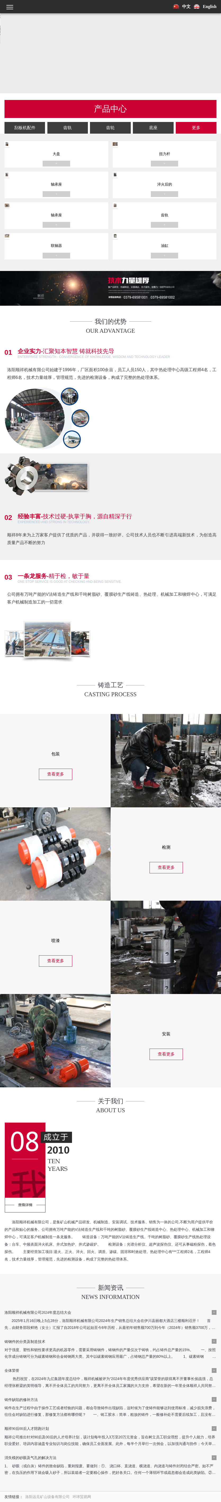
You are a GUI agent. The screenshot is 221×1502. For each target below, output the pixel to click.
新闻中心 (33, 1394)
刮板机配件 (73, 109)
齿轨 (105, 109)
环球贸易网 (82, 1354)
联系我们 (75, 1394)
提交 (161, 1484)
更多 (201, 109)
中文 (186, 6)
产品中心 (11, 1394)
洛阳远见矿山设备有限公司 (47, 1354)
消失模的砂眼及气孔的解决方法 (139, 1315)
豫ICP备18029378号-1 (37, 1424)
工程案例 (54, 1394)
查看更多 (55, 753)
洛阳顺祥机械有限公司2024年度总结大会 (37, 1257)
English (210, 6)
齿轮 (137, 109)
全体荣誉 (11, 1286)
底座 (169, 109)
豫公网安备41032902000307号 (82, 1424)
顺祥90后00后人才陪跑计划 (26, 1315)
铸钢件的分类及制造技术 (133, 1257)
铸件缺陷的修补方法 (129, 1286)
